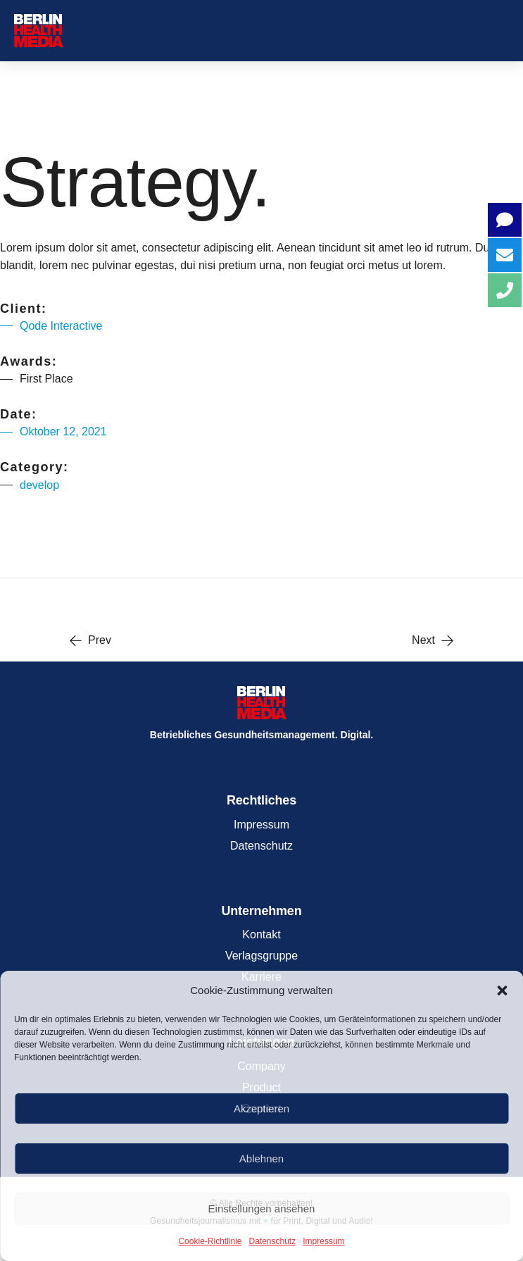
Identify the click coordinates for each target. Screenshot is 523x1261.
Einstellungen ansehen (261, 1209)
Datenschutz (272, 1241)
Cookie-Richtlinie (209, 1241)
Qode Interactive (61, 326)
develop (39, 485)
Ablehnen (261, 1158)
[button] (502, 990)
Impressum (323, 1241)
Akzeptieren (261, 1108)
